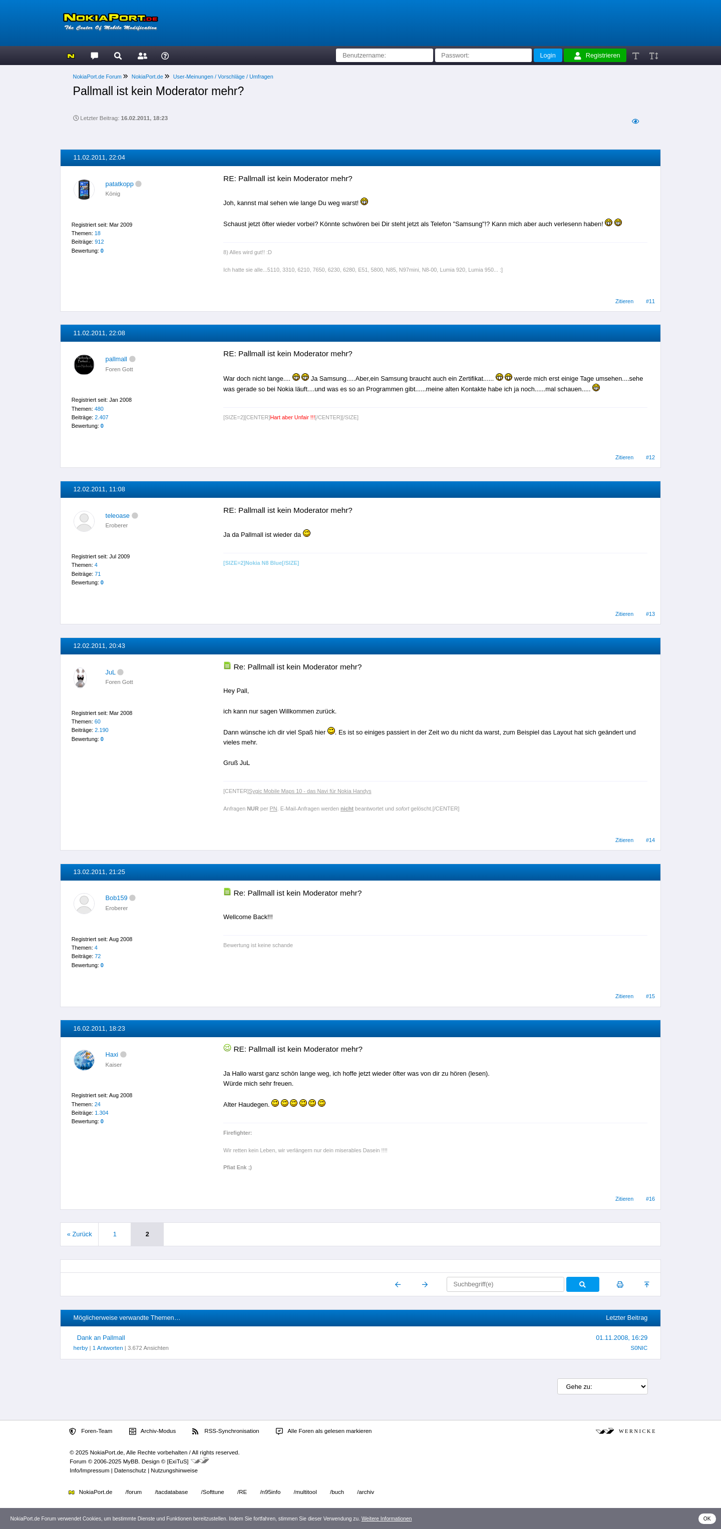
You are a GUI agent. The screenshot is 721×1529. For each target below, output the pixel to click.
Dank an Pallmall (101, 1337)
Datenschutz (130, 1470)
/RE (242, 1492)
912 (99, 242)
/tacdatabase (171, 1492)
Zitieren (624, 301)
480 (99, 409)
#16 (650, 1199)
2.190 (101, 730)
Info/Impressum (89, 1470)
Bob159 (117, 898)
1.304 (101, 1113)
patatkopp (120, 184)
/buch (337, 1492)
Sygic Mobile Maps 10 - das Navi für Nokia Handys (310, 791)
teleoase (118, 515)
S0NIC (638, 1348)
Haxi (112, 1054)
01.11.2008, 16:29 (621, 1337)
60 (98, 721)
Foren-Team (90, 1431)
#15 (650, 996)
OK (707, 1518)
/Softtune (212, 1492)
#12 (650, 457)
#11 (650, 301)
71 (98, 574)
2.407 (101, 417)
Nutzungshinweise (174, 1470)
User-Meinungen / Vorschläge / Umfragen (223, 77)
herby (81, 1348)
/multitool (305, 1492)
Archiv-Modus (152, 1431)
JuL (111, 672)
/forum (134, 1492)
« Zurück (79, 1234)
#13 (650, 614)
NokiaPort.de (147, 77)
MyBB (131, 1461)
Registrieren (597, 56)
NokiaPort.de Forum (97, 77)
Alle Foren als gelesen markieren (324, 1431)
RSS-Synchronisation (225, 1431)
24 (98, 1104)
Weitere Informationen (387, 1518)
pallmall (116, 359)
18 (98, 233)
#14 (650, 840)
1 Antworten (108, 1348)
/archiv (365, 1492)
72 (98, 956)
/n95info (270, 1492)
